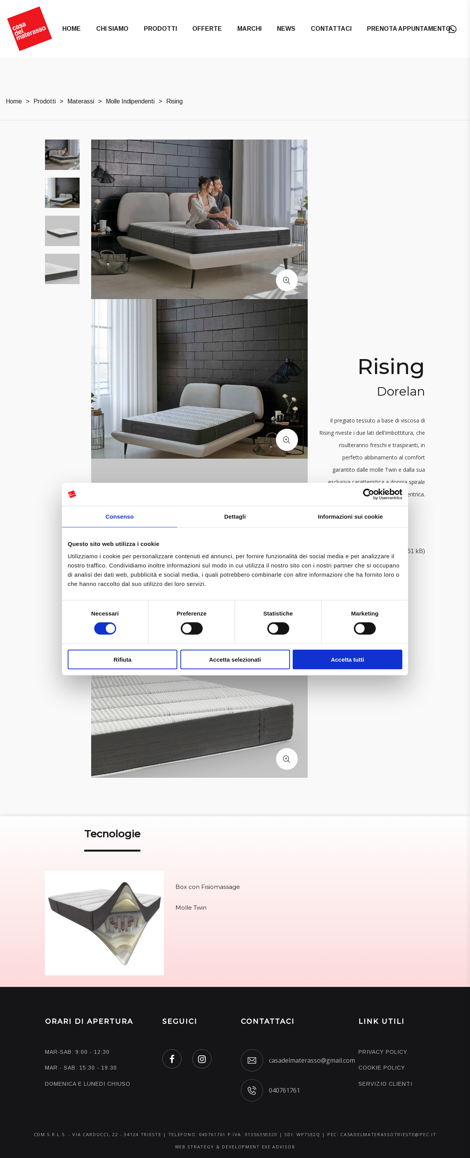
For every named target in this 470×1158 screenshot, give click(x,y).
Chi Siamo (112, 28)
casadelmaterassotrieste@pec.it (388, 1134)
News (286, 28)
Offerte (207, 28)
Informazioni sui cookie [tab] (350, 516)
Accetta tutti (347, 659)
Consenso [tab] (119, 516)
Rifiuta (122, 659)
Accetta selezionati (235, 659)
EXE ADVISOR (278, 1147)
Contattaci (331, 28)
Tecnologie (112, 834)
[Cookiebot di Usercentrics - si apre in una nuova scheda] (368, 494)
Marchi (249, 28)
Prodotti (160, 28)
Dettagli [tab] (235, 516)
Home (71, 28)
